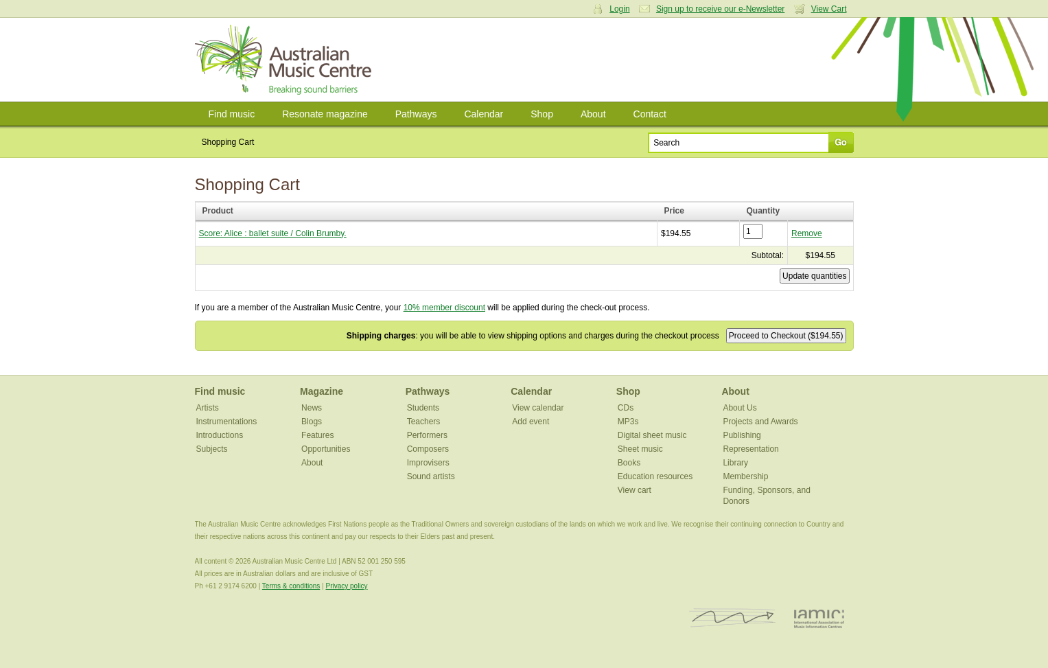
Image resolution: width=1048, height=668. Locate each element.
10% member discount (444, 307)
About (593, 113)
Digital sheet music (652, 435)
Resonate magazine (325, 113)
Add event (530, 421)
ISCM (733, 618)
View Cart (829, 9)
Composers (428, 449)
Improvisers (428, 463)
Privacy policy (346, 586)
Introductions (220, 435)
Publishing (741, 435)
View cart (634, 490)
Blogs (311, 421)
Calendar (483, 113)
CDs (625, 408)
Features (317, 435)
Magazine (321, 391)
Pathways (416, 113)
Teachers (424, 421)
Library (735, 463)
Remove (806, 233)
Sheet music (640, 449)
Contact (649, 113)
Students (423, 408)
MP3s (628, 421)
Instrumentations (226, 421)
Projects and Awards (760, 421)
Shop (542, 113)
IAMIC (819, 618)
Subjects (212, 449)
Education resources (655, 476)
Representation (750, 449)
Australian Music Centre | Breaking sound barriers (286, 60)
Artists (207, 408)
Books (629, 463)
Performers (427, 435)
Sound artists (431, 476)
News (311, 408)
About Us (739, 408)
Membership (745, 476)
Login (619, 9)
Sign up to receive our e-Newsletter (720, 9)
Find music (232, 113)
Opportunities (325, 449)
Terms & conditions (291, 586)
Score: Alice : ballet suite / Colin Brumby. (273, 233)
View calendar (537, 408)
